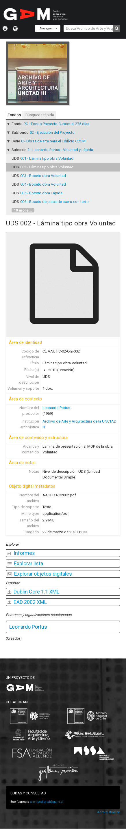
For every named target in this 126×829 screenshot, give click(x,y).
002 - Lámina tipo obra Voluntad (46, 167)
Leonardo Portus (56, 408)
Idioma (15, 28)
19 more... (23, 210)
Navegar (46, 28)
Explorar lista (25, 563)
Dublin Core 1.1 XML (33, 592)
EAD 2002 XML (27, 602)
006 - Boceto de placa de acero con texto (54, 201)
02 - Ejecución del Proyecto (52, 132)
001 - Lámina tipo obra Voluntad (46, 158)
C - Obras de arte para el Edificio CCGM (53, 141)
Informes (21, 553)
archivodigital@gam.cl (46, 802)
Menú (5, 28)
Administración (108, 812)
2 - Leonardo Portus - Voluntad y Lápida (60, 150)
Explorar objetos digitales (40, 574)
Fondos (14, 115)
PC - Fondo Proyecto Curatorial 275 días (56, 124)
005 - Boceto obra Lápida (41, 193)
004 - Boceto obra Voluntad (43, 184)
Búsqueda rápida (39, 115)
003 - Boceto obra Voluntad (43, 176)
